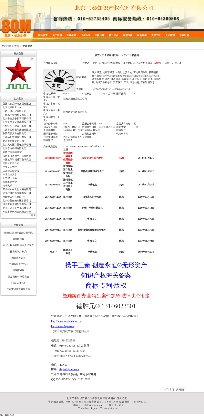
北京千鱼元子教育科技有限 (17, 118)
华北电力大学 (10, 182)
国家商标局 (18, 270)
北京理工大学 (10, 178)
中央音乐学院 (10, 167)
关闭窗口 (181, 389)
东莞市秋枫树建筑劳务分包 (17, 211)
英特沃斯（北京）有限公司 (17, 126)
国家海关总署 (18, 257)
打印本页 (169, 389)
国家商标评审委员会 (18, 276)
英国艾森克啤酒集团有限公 (17, 103)
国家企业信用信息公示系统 (18, 232)
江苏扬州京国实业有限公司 (17, 137)
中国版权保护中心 (18, 264)
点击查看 (68, 140)
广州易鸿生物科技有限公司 (17, 114)
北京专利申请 (18, 283)
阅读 (150, 63)
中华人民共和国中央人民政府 (18, 245)
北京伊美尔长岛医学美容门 (17, 200)
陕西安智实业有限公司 (14, 133)
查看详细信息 (147, 82)
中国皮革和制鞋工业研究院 (17, 159)
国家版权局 (18, 239)
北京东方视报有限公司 (14, 148)
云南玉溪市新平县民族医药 (17, 155)
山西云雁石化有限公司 (14, 111)
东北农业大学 (10, 174)
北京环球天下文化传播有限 (17, 208)
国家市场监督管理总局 (18, 289)
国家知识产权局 (18, 251)
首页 (16, 46)
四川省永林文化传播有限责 (17, 189)
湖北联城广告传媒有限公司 (17, 193)
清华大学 (7, 185)
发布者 (86, 63)
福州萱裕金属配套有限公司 (17, 204)
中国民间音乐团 (11, 163)
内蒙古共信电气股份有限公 (17, 129)
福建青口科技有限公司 (14, 196)
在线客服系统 (7, 415)
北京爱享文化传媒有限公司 (17, 122)
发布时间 (130, 63)
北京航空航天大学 (12, 107)
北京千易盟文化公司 (13, 141)
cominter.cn (111, 408)
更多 (33, 215)
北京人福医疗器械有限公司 (17, 144)
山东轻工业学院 (11, 170)
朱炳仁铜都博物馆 (12, 152)
